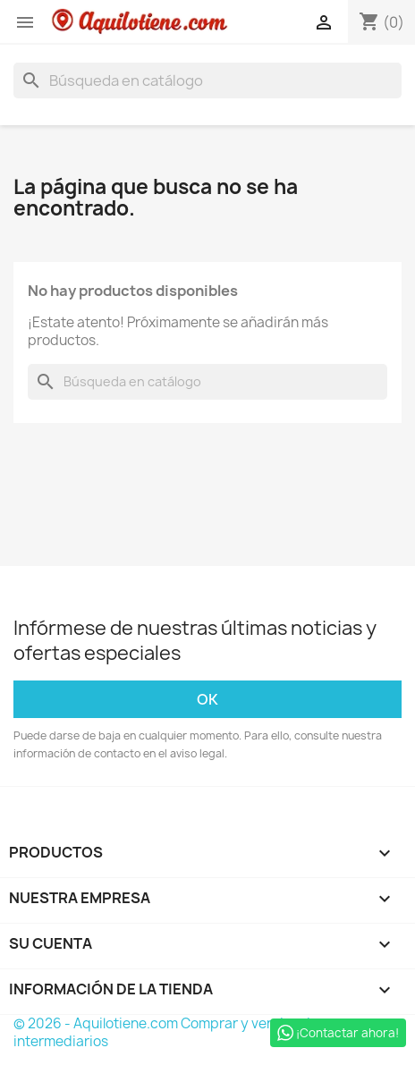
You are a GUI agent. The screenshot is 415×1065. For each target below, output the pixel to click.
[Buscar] (207, 80)
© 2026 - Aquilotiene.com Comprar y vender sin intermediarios (165, 1032)
